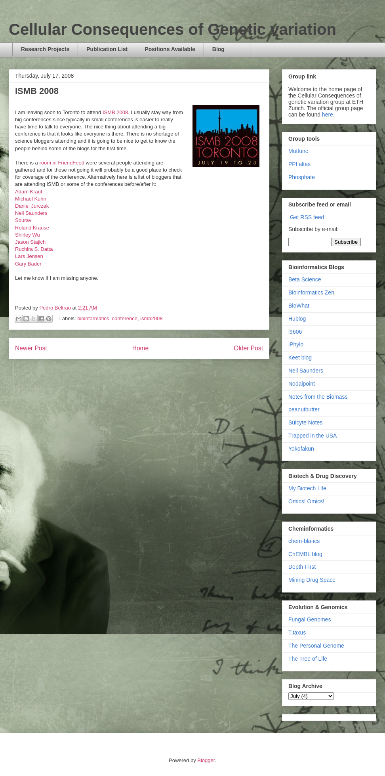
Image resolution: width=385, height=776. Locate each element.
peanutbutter (304, 409)
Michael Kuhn (30, 199)
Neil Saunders (31, 213)
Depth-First (302, 567)
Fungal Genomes (309, 619)
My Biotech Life (307, 488)
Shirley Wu (27, 235)
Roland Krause (32, 228)
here (327, 114)
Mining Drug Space (311, 580)
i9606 (295, 332)
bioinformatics (93, 318)
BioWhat (298, 305)
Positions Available (170, 49)
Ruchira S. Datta (34, 249)
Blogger (206, 760)
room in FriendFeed (61, 163)
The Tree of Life (307, 659)
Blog (218, 49)
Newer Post (31, 348)
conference (124, 318)
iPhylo (295, 344)
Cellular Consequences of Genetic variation (172, 29)
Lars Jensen (29, 256)
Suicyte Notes (305, 422)
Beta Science (304, 279)
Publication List (107, 49)
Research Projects (45, 49)
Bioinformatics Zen (311, 292)
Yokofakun (301, 448)
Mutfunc (298, 151)
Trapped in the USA (312, 435)
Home (140, 348)
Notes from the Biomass (317, 397)
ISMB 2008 (115, 112)
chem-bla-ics (304, 541)
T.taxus (297, 632)
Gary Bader (28, 264)
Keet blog (300, 357)
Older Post (248, 348)
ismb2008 (151, 318)
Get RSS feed (307, 217)
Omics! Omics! (306, 501)
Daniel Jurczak (32, 206)
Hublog (297, 318)
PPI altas (299, 164)
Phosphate (301, 177)
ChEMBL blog (305, 554)
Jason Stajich (30, 242)
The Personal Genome (316, 645)
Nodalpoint (301, 383)
